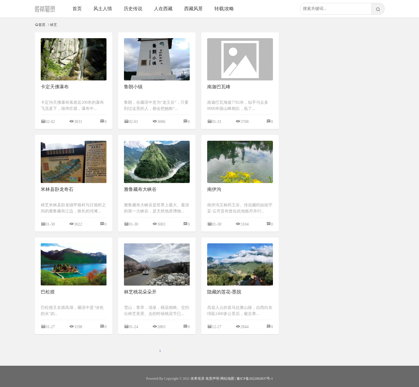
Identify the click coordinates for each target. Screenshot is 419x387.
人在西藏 (163, 8)
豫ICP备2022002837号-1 (255, 379)
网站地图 (227, 379)
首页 (77, 8)
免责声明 (212, 379)
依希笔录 (198, 379)
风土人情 (102, 8)
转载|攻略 (224, 8)
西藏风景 (193, 8)
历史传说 (133, 8)
